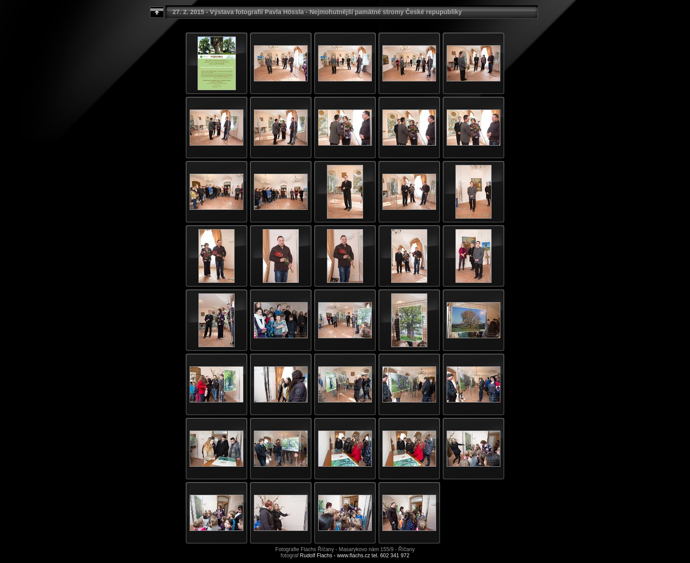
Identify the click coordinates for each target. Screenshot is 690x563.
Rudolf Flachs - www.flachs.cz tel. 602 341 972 (355, 555)
